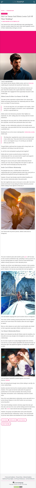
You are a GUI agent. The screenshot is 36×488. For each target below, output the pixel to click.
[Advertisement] (18, 41)
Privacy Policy (19, 477)
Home (2, 10)
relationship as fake (29, 132)
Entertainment (10, 10)
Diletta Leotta (13, 420)
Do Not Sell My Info (30, 478)
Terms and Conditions (10, 477)
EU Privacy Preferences (19, 478)
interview (31, 83)
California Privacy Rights (7, 478)
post (26, 257)
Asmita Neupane (6, 21)
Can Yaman (4, 420)
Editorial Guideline (27, 477)
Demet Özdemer (21, 420)
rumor (8, 408)
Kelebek (7, 380)
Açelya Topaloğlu (6, 423)
